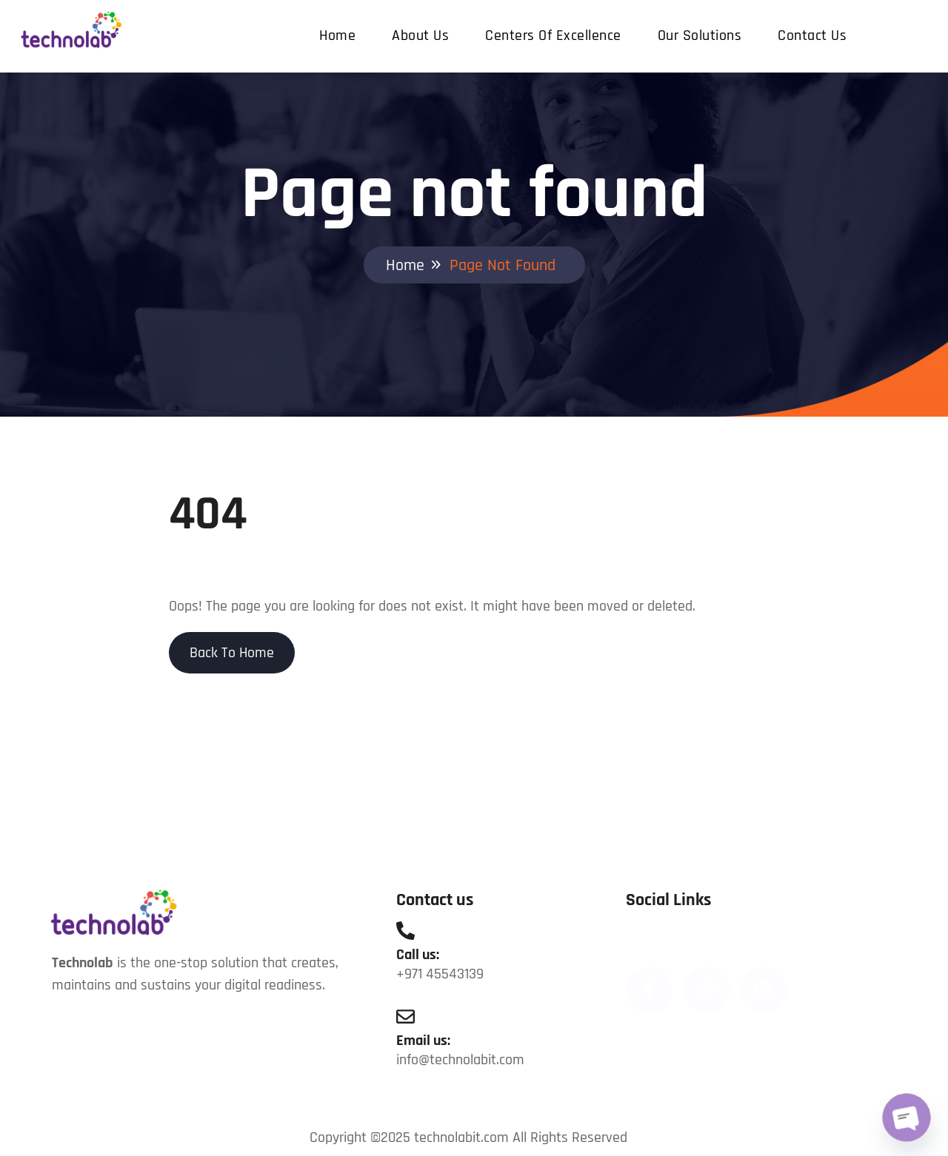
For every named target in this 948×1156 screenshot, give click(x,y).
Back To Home (232, 652)
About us (420, 35)
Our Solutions (700, 35)
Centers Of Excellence (553, 35)
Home (337, 35)
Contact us (812, 35)
